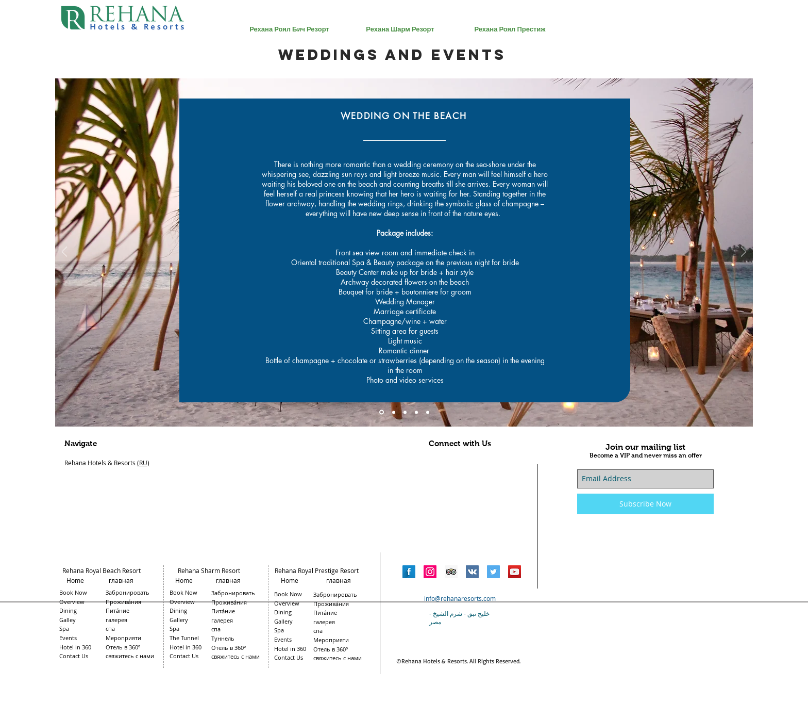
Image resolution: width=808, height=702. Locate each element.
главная (123, 580)
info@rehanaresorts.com (460, 598)
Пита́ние (325, 612)
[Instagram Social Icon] (430, 571)
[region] (289, 89)
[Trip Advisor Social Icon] (451, 571)
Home (75, 580)
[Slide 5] (427, 412)
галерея (324, 622)
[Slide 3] (405, 412)
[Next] (743, 252)
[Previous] (64, 252)
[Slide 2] (393, 412)
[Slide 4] (416, 412)
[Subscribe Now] (645, 504)
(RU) (143, 463)
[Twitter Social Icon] (493, 571)
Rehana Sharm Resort (209, 570)
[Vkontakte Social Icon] (472, 571)
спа (318, 630)
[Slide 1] (381, 412)
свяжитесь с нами (337, 658)
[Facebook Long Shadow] (408, 571)
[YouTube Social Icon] (514, 571)
